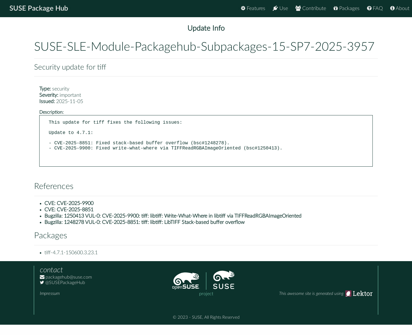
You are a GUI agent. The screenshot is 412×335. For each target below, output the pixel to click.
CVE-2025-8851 (75, 220)
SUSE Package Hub (38, 8)
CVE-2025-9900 (75, 213)
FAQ (375, 8)
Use (280, 8)
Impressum (50, 304)
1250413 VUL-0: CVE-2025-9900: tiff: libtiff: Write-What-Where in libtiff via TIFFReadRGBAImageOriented (182, 226)
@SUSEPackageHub (62, 293)
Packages (346, 8)
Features (253, 8)
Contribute (310, 8)
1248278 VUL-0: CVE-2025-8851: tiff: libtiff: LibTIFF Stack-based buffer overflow (154, 232)
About (399, 8)
